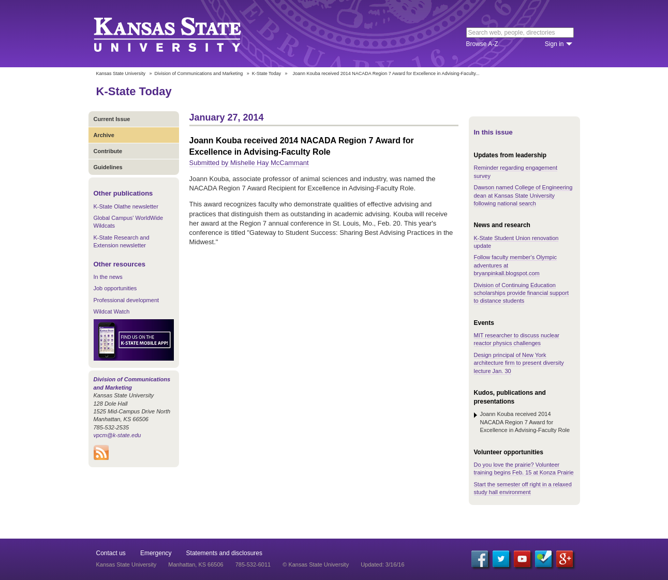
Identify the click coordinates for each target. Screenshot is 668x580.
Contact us (111, 553)
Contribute (108, 151)
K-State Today (266, 73)
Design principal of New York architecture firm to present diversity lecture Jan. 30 (519, 363)
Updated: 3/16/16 (382, 564)
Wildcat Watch (112, 311)
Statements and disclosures (224, 553)
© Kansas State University (316, 564)
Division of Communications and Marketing (199, 73)
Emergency (156, 553)
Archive (104, 135)
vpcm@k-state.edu (117, 435)
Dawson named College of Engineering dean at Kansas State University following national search (523, 195)
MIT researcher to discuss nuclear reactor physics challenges (516, 339)
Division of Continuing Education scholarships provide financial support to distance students (521, 293)
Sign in (554, 44)
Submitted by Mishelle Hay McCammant (249, 163)
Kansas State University (180, 33)
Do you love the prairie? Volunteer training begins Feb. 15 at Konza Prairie (524, 468)
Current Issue (112, 119)
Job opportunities (115, 288)
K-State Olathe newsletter (126, 206)
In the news (108, 277)
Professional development (126, 300)
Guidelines (108, 167)
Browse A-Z (482, 44)
